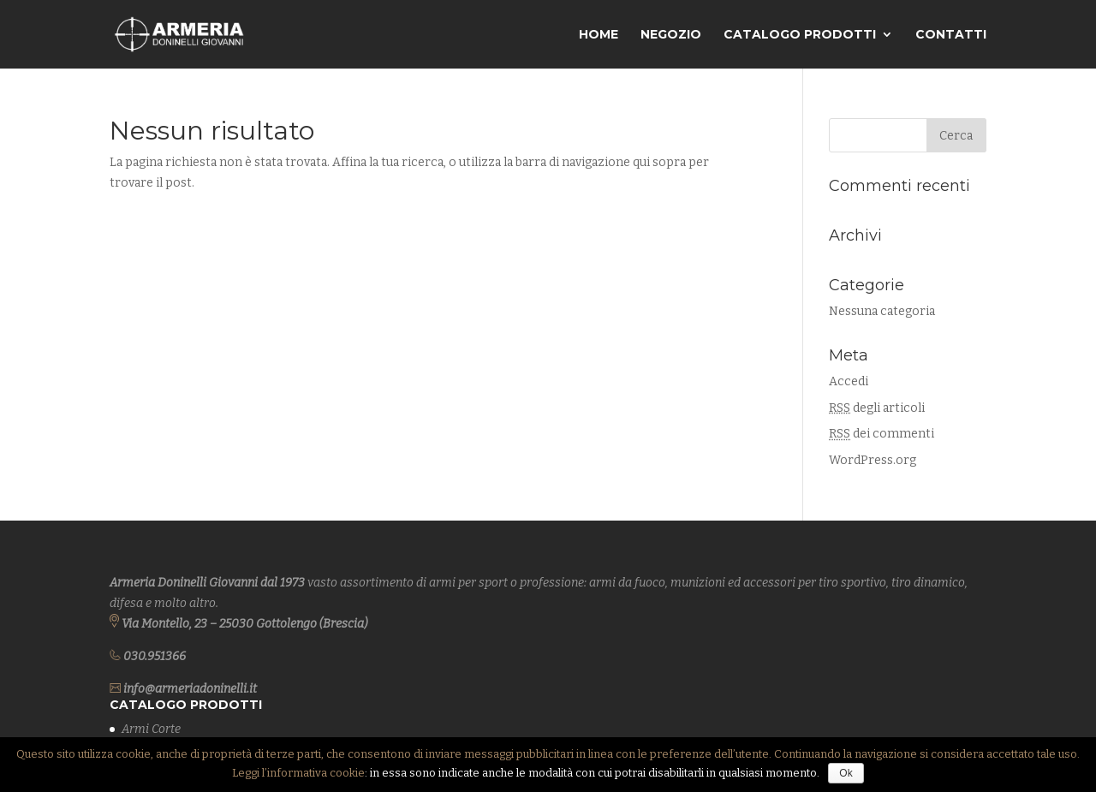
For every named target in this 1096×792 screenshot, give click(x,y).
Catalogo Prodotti (800, 35)
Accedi (848, 381)
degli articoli (877, 408)
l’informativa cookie (313, 772)
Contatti (950, 35)
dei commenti (881, 433)
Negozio (670, 35)
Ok (845, 773)
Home (598, 35)
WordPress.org (872, 460)
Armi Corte (151, 729)
